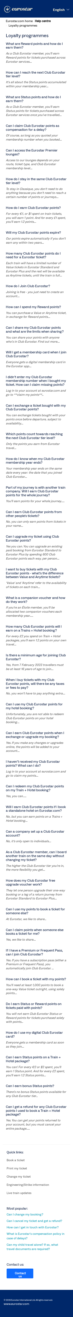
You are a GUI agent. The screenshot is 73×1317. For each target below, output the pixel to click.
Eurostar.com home (19, 21)
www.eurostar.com (16, 1304)
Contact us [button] (20, 1274)
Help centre (43, 21)
